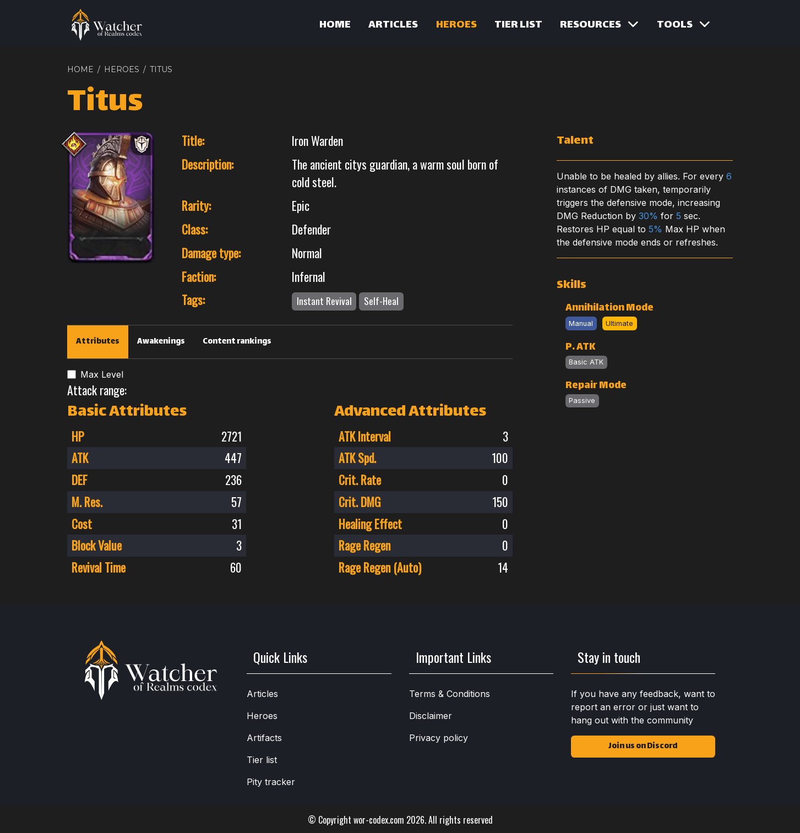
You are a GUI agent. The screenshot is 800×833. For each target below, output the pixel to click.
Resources (599, 25)
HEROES (121, 69)
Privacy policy (438, 737)
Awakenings (161, 342)
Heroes (456, 25)
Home (335, 25)
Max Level (101, 374)
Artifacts (264, 737)
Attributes (97, 342)
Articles (393, 25)
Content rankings (237, 342)
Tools (683, 25)
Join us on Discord (642, 746)
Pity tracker (271, 781)
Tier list (518, 25)
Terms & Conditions (449, 693)
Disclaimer (430, 715)
